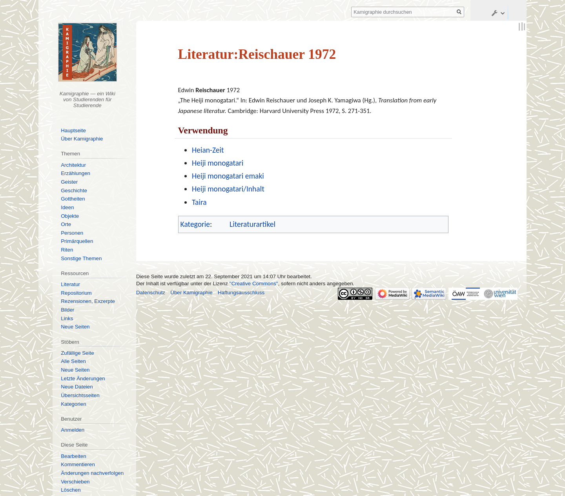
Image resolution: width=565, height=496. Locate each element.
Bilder (67, 310)
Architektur (73, 165)
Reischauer (210, 90)
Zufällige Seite (77, 353)
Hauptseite (73, 130)
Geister (69, 182)
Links (67, 318)
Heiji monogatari (217, 163)
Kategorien (73, 404)
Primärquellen (77, 241)
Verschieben (75, 482)
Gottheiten (73, 199)
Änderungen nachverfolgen (92, 473)
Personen (72, 233)
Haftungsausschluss (241, 292)
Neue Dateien (77, 387)
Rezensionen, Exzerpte (88, 301)
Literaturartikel (252, 224)
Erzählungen (75, 173)
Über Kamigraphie (82, 139)
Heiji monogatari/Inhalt (228, 188)
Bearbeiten (73, 456)
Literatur (70, 284)
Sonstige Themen (81, 258)
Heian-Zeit (208, 150)
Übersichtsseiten (80, 395)
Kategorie (195, 224)
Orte (66, 224)
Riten (67, 250)
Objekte (70, 216)
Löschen (70, 490)
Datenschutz (150, 292)
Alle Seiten (73, 361)
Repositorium (76, 293)
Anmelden (72, 430)
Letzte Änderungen (83, 378)
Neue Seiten (75, 327)
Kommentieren (78, 464)
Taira (199, 202)
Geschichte (74, 190)
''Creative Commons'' (254, 283)
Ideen (67, 207)
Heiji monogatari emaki (228, 176)
